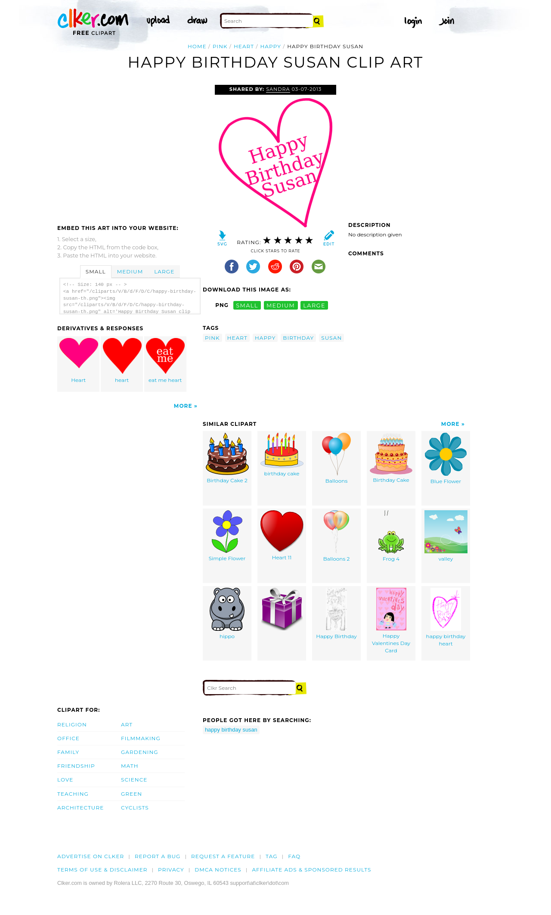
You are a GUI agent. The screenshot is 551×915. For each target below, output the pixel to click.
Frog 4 (391, 536)
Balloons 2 (336, 536)
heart (244, 46)
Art (127, 724)
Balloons (336, 458)
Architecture (80, 807)
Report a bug (158, 856)
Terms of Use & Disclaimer (102, 869)
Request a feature (223, 856)
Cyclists (135, 807)
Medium (130, 271)
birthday (298, 338)
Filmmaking (141, 738)
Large (164, 271)
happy (270, 46)
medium (280, 305)
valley (445, 536)
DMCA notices (218, 869)
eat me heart (165, 360)
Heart (78, 360)
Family (68, 752)
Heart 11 (281, 535)
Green (131, 794)
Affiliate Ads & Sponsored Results (311, 869)
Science (134, 779)
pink (220, 46)
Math (130, 766)
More (183, 406)
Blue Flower (446, 458)
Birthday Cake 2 (227, 458)
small (247, 305)
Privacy (171, 869)
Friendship (76, 766)
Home (197, 46)
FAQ (294, 856)
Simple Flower (227, 535)
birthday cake (281, 455)
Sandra (278, 89)
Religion (72, 724)
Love (65, 779)
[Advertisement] (129, 149)
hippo (227, 613)
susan (331, 338)
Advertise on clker (90, 856)
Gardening (139, 752)
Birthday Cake (391, 458)
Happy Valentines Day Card (391, 620)
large (314, 305)
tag (271, 856)
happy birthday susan (231, 729)
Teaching (73, 794)
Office (68, 738)
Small (96, 271)
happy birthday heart (446, 617)
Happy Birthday (336, 613)
